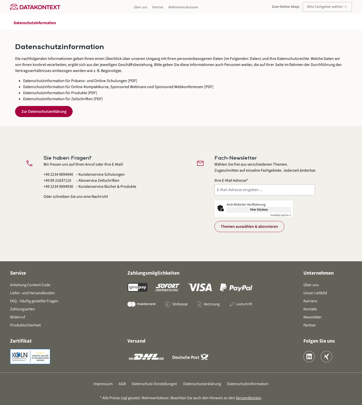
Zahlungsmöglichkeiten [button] (153, 273)
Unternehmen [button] (318, 273)
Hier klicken (259, 209)
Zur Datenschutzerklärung (43, 111)
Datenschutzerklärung (202, 384)
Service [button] (18, 273)
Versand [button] (136, 341)
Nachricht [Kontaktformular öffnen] (100, 196)
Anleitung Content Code (30, 285)
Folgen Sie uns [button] (319, 341)
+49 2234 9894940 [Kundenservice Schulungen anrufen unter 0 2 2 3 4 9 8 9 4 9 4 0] (58, 174)
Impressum (103, 384)
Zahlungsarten (22, 309)
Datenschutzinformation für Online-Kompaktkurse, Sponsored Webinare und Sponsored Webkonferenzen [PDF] (118, 87)
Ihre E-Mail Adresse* (231, 180)
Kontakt (310, 309)
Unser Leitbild (315, 293)
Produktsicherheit (25, 325)
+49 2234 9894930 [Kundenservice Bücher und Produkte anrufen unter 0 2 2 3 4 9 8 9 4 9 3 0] (58, 186)
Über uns (140, 7)
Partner (157, 7)
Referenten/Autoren (183, 7)
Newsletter (312, 317)
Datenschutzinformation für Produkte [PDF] (60, 93)
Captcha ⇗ (280, 215)
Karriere (310, 301)
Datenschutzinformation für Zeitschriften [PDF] (63, 99)
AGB (122, 384)
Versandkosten (248, 398)
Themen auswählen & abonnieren (249, 226)
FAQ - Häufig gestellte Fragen (34, 301)
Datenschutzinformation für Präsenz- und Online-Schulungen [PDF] (80, 81)
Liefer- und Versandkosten (32, 293)
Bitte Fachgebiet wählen (327, 6)
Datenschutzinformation (247, 384)
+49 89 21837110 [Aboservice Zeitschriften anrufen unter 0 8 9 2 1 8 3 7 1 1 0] (57, 180)
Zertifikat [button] (21, 341)
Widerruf (17, 317)
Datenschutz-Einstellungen (154, 384)
